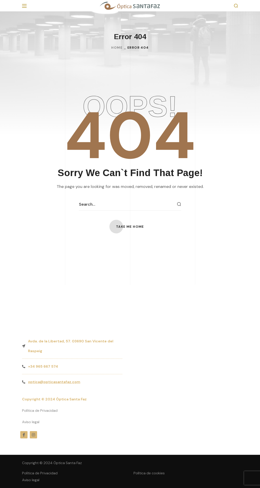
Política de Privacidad (40, 410)
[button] (236, 5)
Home (116, 48)
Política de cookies (149, 473)
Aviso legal (30, 422)
